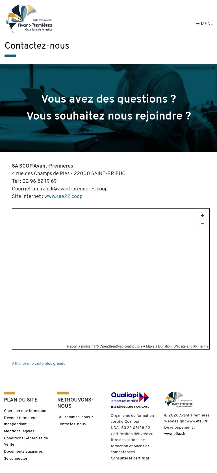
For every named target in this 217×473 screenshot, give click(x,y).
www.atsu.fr (197, 421)
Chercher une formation (25, 411)
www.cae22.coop (63, 196)
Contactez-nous (71, 424)
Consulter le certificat (130, 458)
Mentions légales (19, 431)
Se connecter (15, 459)
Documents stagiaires (23, 452)
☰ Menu (205, 24)
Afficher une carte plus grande (39, 364)
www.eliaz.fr (175, 434)
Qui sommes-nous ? (75, 417)
